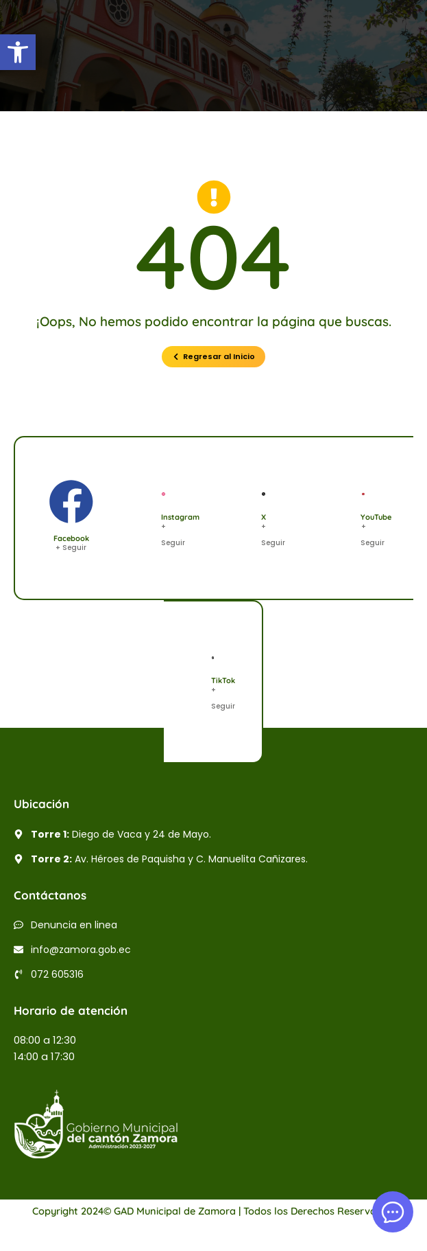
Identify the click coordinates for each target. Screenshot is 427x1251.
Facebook (71, 538)
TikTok (223, 680)
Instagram (180, 517)
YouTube (376, 517)
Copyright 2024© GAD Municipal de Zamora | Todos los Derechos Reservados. (213, 1210)
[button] (18, 52)
